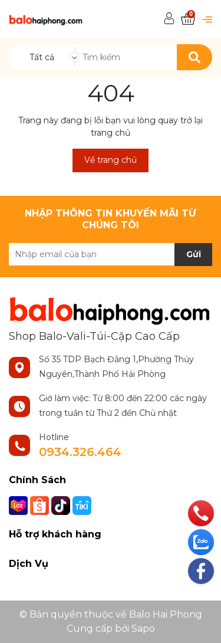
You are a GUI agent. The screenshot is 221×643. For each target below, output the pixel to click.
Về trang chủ (110, 160)
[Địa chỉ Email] (110, 254)
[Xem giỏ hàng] (188, 19)
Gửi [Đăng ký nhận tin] (193, 254)
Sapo (143, 628)
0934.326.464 (80, 452)
